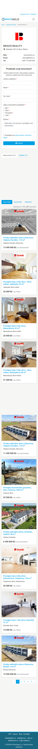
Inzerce (15, 734)
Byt (6, 108)
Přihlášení (33, 14)
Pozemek (8, 113)
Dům (7, 110)
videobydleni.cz (10, 738)
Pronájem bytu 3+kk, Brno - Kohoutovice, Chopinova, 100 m (17, 577)
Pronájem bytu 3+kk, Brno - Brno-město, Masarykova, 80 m (17, 371)
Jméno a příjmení (9, 79)
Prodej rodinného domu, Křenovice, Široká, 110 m (18, 665)
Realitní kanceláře (11, 24)
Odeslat (19, 143)
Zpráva (5, 119)
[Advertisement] (19, 6)
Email (5, 88)
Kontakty (26, 734)
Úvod (3, 24)
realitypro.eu (21, 738)
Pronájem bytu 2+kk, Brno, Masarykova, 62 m (14, 327)
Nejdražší (28, 202)
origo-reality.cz (24, 740)
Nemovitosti (9, 155)
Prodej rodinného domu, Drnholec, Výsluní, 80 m (18, 533)
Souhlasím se (17, 136)
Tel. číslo (6, 96)
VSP (9, 734)
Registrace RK (24, 14)
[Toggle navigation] (33, 19)
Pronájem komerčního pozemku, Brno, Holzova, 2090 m (17, 488)
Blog (20, 734)
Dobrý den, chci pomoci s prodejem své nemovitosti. (19, 126)
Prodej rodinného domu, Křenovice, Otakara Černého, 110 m (18, 238)
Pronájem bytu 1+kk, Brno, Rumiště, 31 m (18, 621)
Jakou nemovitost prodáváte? (14, 105)
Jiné (6, 115)
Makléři (23, 155)
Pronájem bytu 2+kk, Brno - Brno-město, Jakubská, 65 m (17, 283)
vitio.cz (29, 738)
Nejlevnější (18, 202)
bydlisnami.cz (13, 740)
